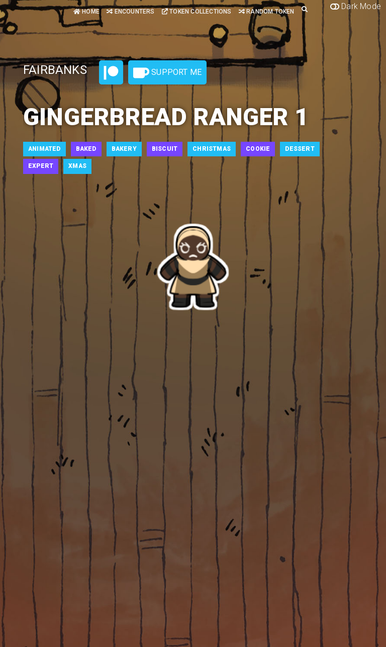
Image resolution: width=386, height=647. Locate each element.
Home (86, 11)
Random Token (267, 11)
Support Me (167, 73)
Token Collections (197, 11)
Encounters (130, 11)
